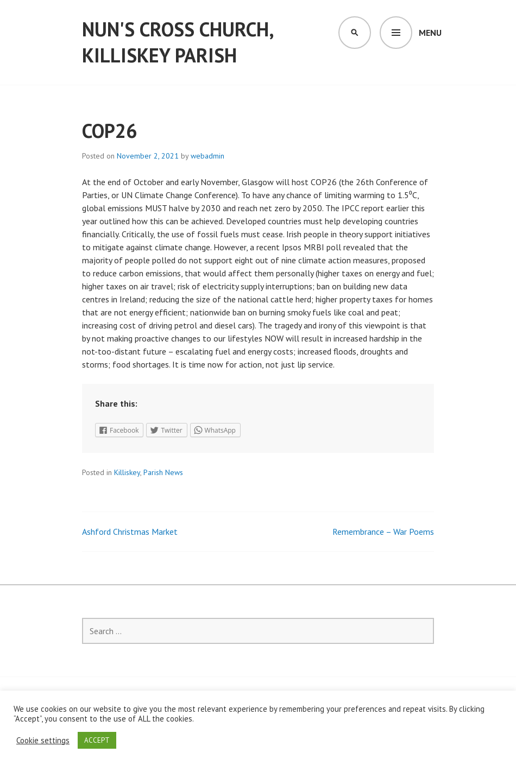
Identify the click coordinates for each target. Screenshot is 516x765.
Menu (430, 32)
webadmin (207, 156)
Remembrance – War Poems (383, 531)
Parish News (163, 472)
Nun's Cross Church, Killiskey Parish (177, 42)
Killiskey (127, 472)
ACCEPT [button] (97, 740)
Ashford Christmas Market (130, 531)
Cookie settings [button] (43, 740)
